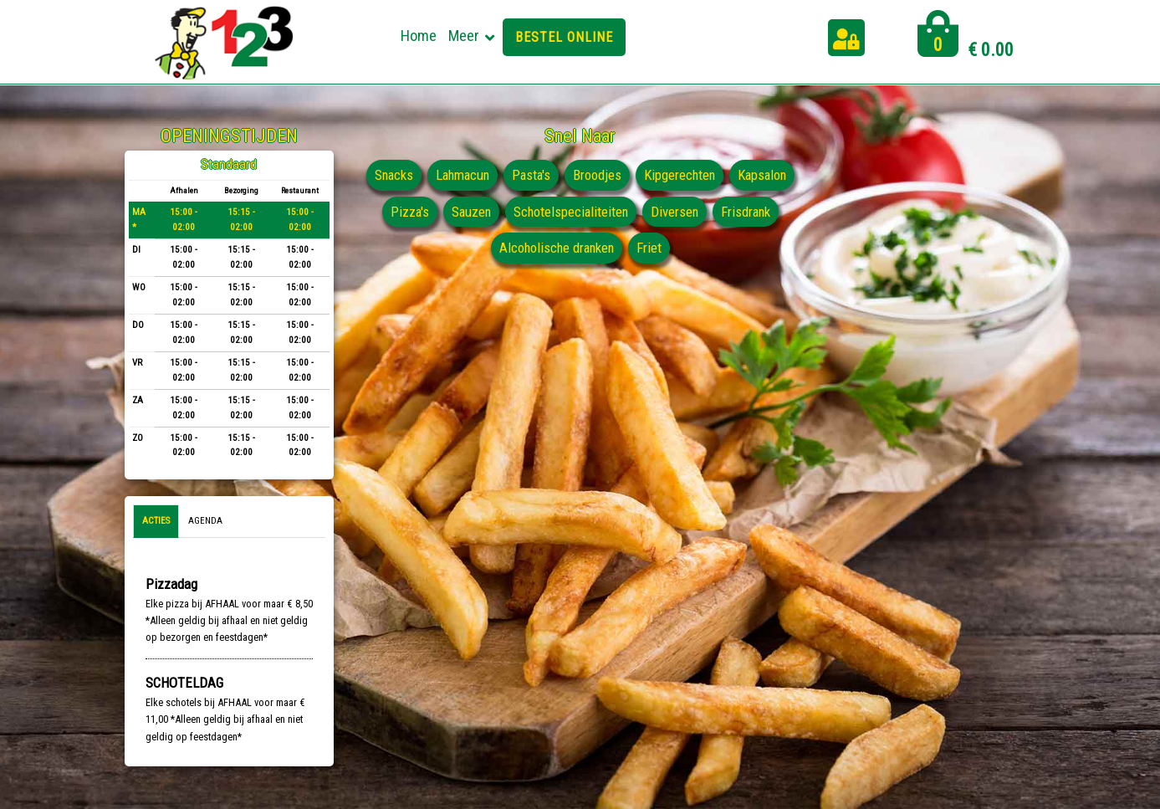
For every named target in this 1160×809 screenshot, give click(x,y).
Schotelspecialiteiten (644, 211)
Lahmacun (496, 174)
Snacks (426, 174)
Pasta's (568, 174)
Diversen (750, 211)
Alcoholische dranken (593, 247)
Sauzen (543, 211)
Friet (687, 247)
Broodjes (635, 174)
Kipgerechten (718, 174)
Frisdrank (485, 247)
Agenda (205, 520)
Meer (463, 35)
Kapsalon (412, 211)
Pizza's (480, 211)
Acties (156, 520)
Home (419, 35)
